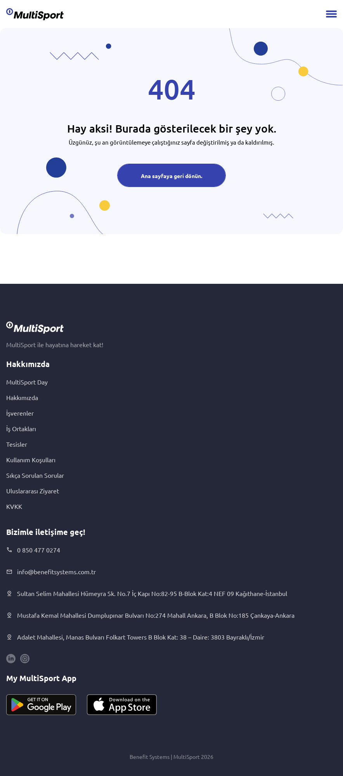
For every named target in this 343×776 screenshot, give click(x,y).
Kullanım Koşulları (30, 459)
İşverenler (20, 413)
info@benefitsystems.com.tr (51, 571)
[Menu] (331, 13)
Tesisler (16, 444)
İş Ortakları (21, 428)
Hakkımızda (22, 397)
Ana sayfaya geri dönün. (171, 175)
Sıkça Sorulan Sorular (35, 475)
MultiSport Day (27, 382)
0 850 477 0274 (33, 550)
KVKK (14, 506)
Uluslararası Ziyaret (32, 491)
